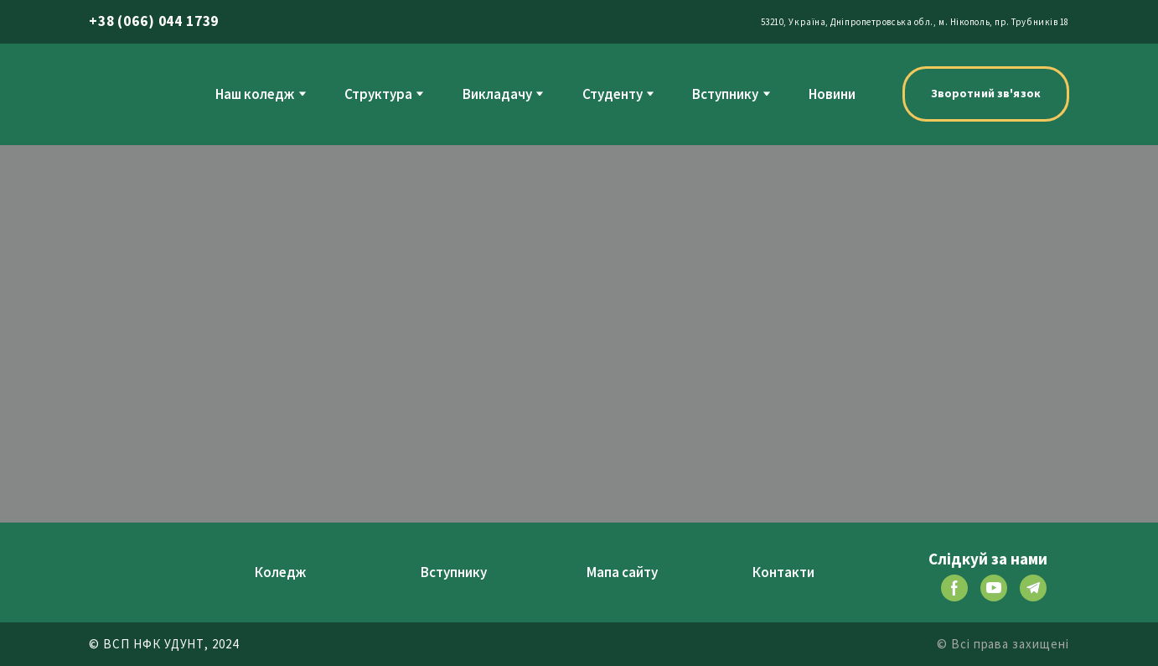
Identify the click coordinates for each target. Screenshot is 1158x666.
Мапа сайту (622, 572)
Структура (378, 94)
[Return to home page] (123, 93)
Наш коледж (254, 94)
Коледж (280, 572)
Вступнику (725, 94)
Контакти (783, 572)
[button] (985, 94)
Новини (832, 94)
